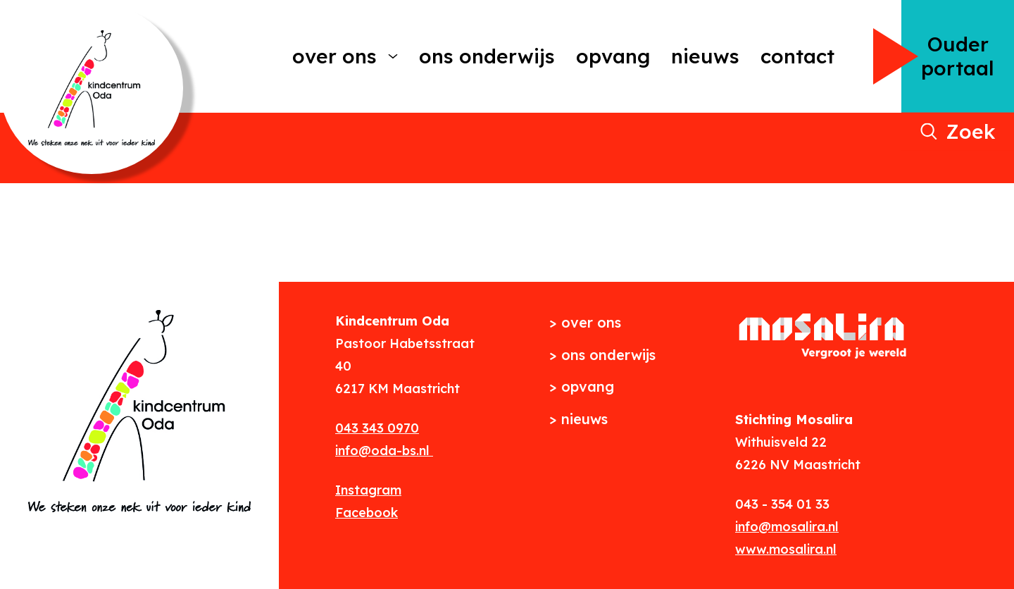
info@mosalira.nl (787, 527)
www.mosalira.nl (786, 549)
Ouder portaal (957, 56)
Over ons (334, 56)
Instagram (368, 490)
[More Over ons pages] (392, 56)
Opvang (613, 56)
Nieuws (705, 56)
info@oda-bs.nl (384, 450)
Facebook (366, 512)
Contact (797, 56)
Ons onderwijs (487, 56)
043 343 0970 (377, 428)
